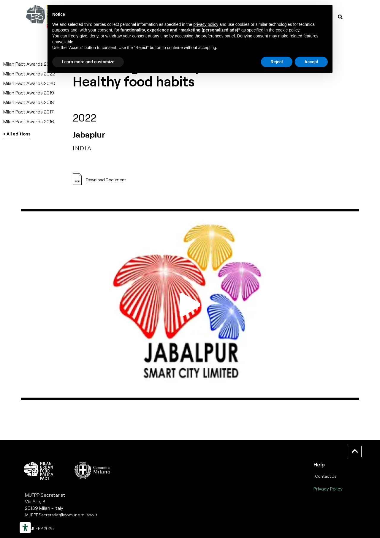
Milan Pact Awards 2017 (28, 111)
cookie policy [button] (287, 30)
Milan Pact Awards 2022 (29, 73)
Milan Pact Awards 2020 (29, 83)
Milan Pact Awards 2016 (28, 121)
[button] (106, 181)
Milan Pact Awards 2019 (28, 92)
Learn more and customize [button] (88, 61)
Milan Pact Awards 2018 (28, 102)
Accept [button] (311, 61)
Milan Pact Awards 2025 (29, 64)
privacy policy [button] (205, 24)
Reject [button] (276, 61)
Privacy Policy (328, 488)
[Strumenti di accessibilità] (25, 527)
